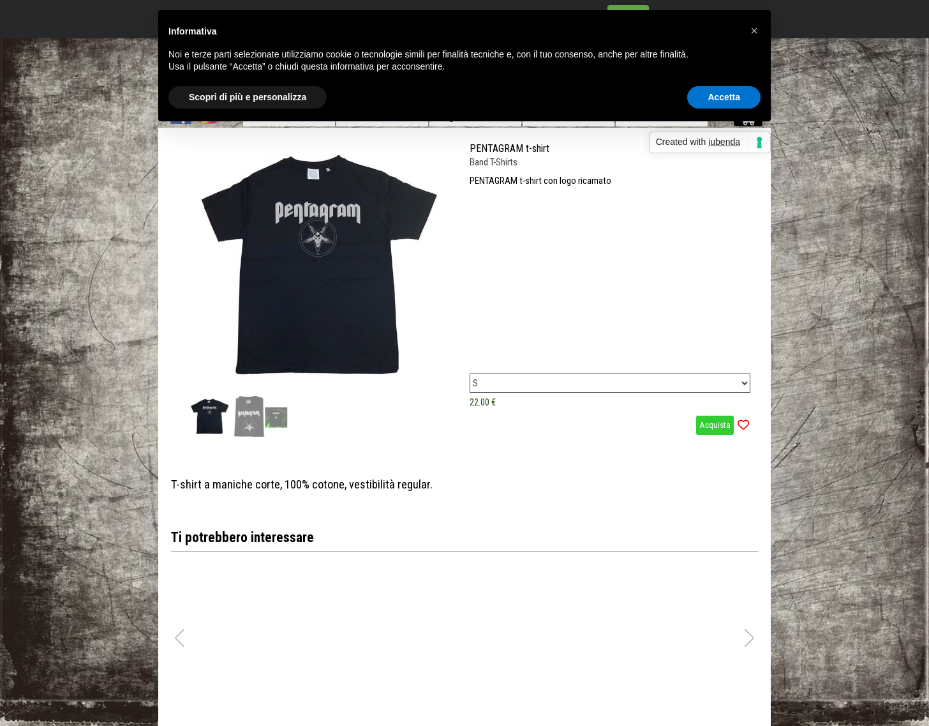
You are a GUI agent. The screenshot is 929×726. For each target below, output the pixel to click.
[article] (464, 288)
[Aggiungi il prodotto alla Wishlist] (743, 425)
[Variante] (610, 383)
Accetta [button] (724, 97)
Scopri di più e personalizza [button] (247, 97)
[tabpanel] (464, 485)
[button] (749, 638)
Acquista (715, 425)
